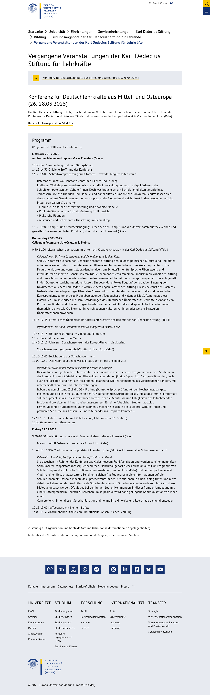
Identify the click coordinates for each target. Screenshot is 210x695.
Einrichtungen (81, 31)
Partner (32, 628)
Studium (63, 602)
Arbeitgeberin (35, 633)
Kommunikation (37, 639)
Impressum (48, 586)
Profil (31, 611)
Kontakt (33, 586)
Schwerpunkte (118, 616)
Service (85, 628)
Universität (57, 31)
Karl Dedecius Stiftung (153, 31)
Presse (125, 586)
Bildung (40, 37)
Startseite (35, 31)
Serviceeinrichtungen (114, 31)
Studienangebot (64, 611)
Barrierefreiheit (85, 586)
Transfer (157, 602)
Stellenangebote (108, 586)
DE (171, 3)
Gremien (33, 616)
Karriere (85, 622)
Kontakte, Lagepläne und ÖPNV (63, 637)
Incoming (115, 622)
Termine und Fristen (66, 646)
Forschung (92, 602)
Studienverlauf (63, 622)
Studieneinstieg (63, 616)
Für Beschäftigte (158, 3)
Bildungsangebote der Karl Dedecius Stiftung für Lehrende (96, 37)
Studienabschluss (64, 628)
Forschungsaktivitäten (93, 616)
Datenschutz (65, 586)
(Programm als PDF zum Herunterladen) (57, 147)
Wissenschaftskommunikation (165, 616)
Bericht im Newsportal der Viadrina (50, 123)
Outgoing (115, 628)
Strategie (153, 611)
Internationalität (127, 602)
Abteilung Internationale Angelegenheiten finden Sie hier (102, 535)
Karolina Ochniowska (94, 528)
